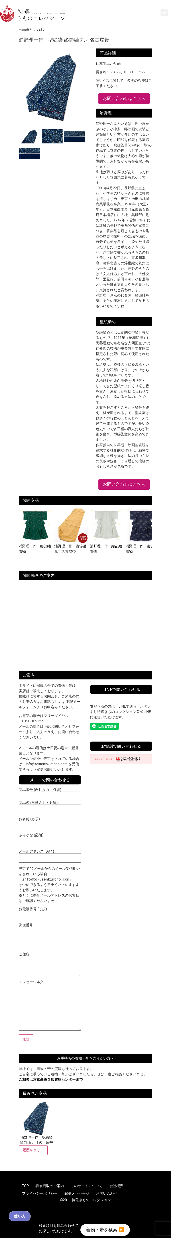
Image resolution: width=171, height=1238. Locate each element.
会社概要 (116, 1186)
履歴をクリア (33, 1150)
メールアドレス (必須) (50, 855)
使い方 (35, 1215)
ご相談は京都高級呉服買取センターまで (51, 1079)
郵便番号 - (39, 935)
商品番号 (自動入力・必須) (50, 793)
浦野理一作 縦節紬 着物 (35, 546)
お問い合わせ (106, 1193)
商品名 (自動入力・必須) (50, 806)
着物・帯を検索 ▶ (105, 1229)
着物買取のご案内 (49, 1186)
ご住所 (50, 964)
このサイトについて (87, 1186)
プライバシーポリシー (40, 1193)
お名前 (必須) (50, 822)
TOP (25, 1186)
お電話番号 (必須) (50, 912)
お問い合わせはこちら (124, 98)
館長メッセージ (76, 1193)
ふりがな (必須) (50, 838)
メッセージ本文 (50, 1005)
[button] (164, 12)
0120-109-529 (33, 721)
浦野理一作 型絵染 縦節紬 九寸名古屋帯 (36, 1123)
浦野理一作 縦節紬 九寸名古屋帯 (71, 546)
